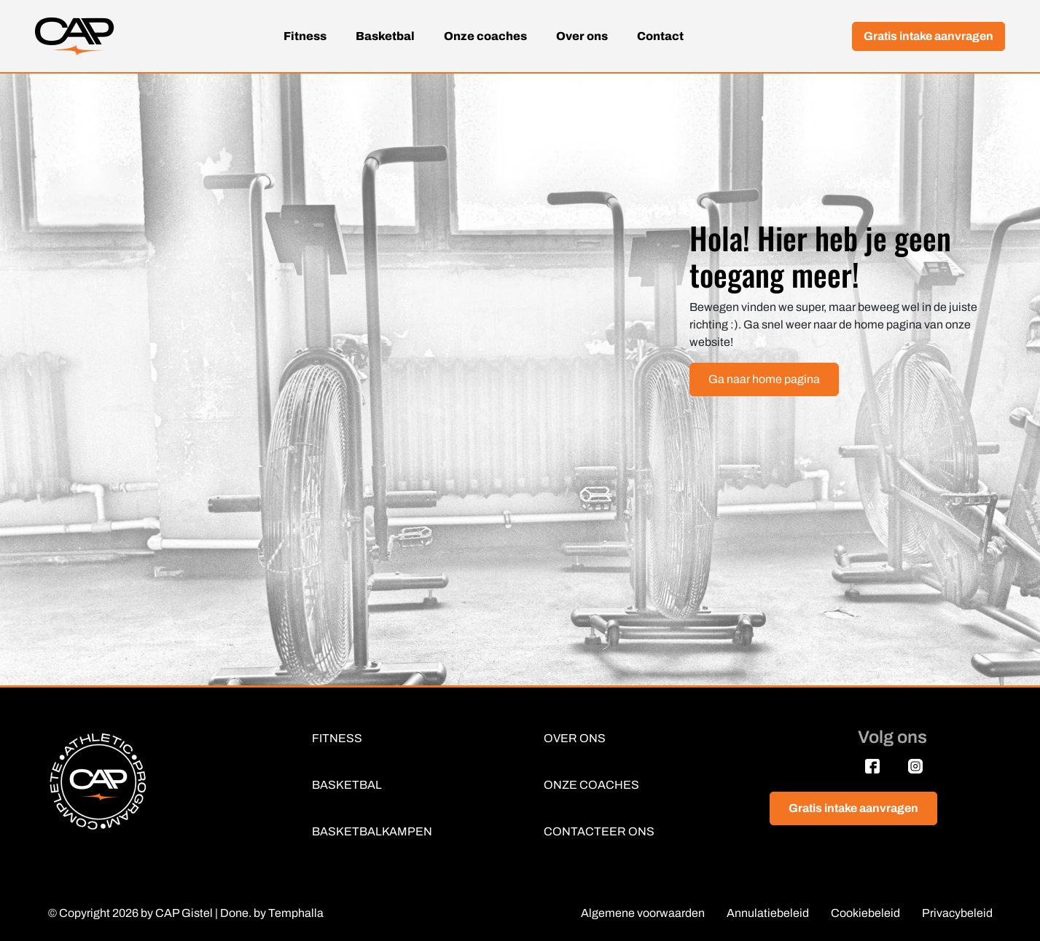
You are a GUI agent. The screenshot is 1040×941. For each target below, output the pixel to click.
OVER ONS (575, 738)
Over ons (582, 36)
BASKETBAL (347, 785)
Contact (660, 36)
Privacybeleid (957, 913)
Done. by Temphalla (272, 913)
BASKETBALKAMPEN (372, 831)
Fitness (305, 36)
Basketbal (385, 36)
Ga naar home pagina (764, 379)
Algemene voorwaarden (643, 913)
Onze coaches (485, 36)
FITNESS (337, 738)
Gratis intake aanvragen (928, 36)
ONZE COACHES (591, 785)
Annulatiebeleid (768, 913)
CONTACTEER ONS (599, 831)
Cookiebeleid (865, 913)
